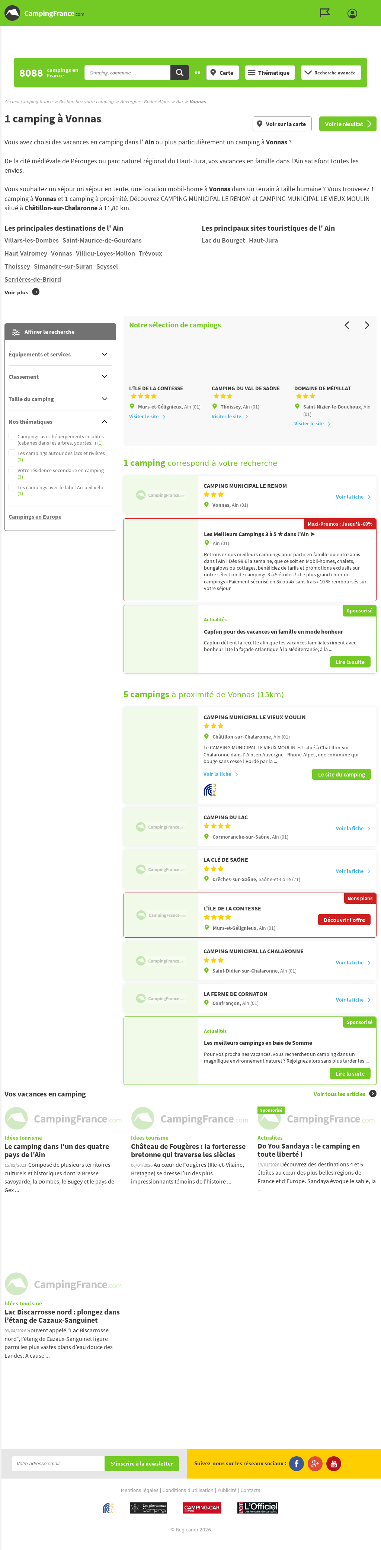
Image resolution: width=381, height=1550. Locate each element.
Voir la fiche (353, 506)
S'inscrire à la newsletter (142, 1473)
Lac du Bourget (223, 240)
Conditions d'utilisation (188, 1499)
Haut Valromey (25, 253)
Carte (221, 72)
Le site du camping (341, 783)
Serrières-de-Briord (32, 279)
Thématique (268, 72)
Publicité (227, 1499)
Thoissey (17, 266)
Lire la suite (350, 672)
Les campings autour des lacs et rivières (61, 456)
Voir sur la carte (281, 124)
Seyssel (107, 266)
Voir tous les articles (345, 1103)
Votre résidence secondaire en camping (60, 473)
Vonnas (61, 253)
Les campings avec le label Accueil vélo (60, 490)
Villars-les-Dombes (31, 240)
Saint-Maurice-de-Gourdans (102, 240)
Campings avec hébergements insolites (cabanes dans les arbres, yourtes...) (60, 439)
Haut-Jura (263, 240)
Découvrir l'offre (344, 929)
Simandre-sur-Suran (63, 266)
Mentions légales (140, 1499)
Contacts (250, 1499)
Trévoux (150, 253)
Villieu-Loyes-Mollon (105, 253)
